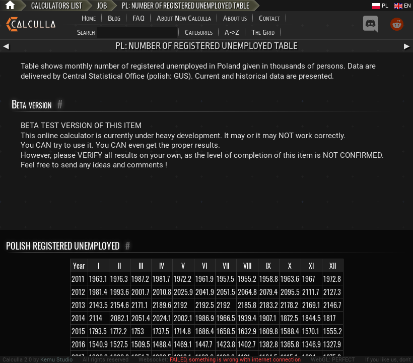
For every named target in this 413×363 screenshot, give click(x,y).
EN (402, 6)
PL (380, 6)
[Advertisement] (206, 202)
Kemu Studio (56, 359)
